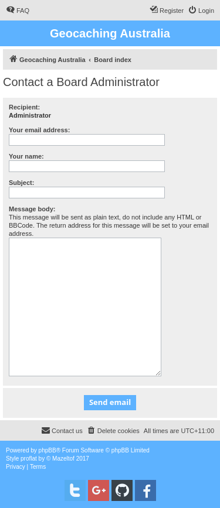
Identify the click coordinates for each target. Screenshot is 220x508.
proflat (29, 458)
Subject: (21, 182)
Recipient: (24, 107)
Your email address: (39, 129)
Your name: (26, 156)
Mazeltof (63, 458)
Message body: (32, 208)
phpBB (47, 450)
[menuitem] (17, 11)
